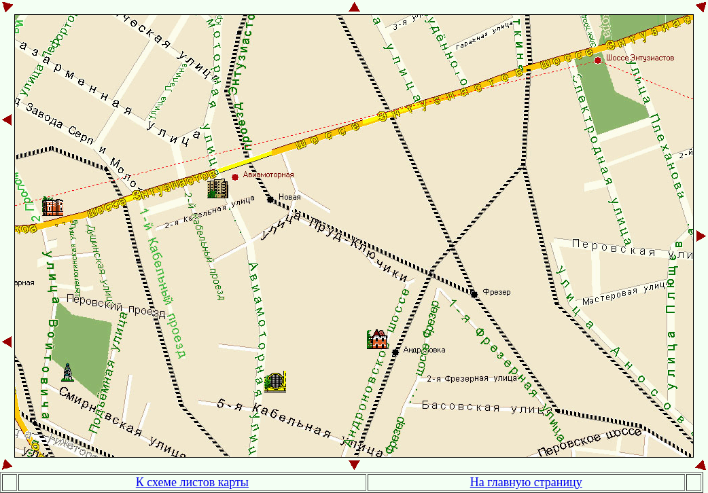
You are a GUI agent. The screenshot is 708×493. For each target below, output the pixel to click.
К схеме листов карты (192, 482)
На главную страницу (526, 482)
